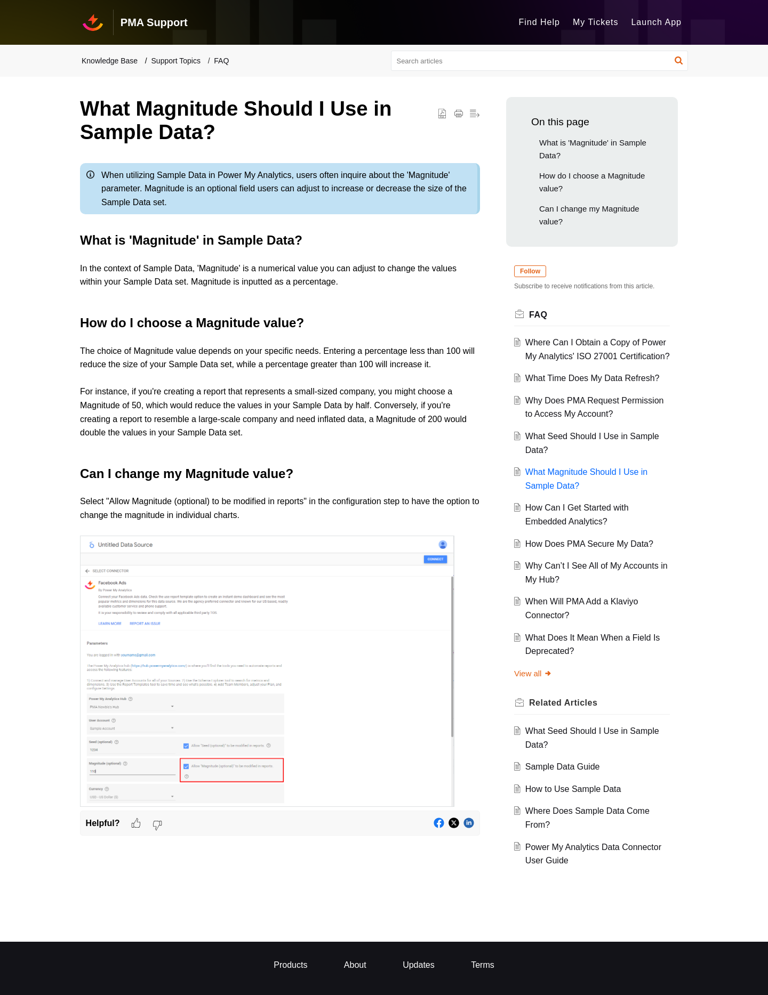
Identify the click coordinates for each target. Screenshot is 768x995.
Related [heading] (563, 702)
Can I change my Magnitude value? (589, 215)
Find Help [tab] (538, 22)
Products (290, 964)
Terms (482, 964)
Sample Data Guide (562, 766)
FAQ (221, 60)
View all (533, 673)
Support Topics (176, 60)
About (355, 964)
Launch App (656, 22)
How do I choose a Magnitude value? (592, 182)
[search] (540, 61)
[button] (679, 60)
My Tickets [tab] (596, 22)
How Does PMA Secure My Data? (589, 543)
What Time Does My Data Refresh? (592, 378)
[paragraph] (280, 484)
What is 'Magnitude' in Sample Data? (592, 149)
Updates (419, 964)
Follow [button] (530, 271)
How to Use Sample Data (573, 789)
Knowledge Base (110, 60)
